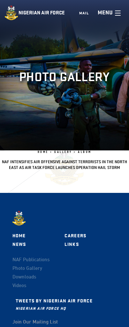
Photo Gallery (27, 268)
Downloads (24, 277)
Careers (75, 236)
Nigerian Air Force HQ (41, 308)
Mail (84, 13)
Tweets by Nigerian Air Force (54, 301)
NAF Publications (30, 260)
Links (71, 244)
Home (19, 236)
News (19, 244)
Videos (19, 286)
